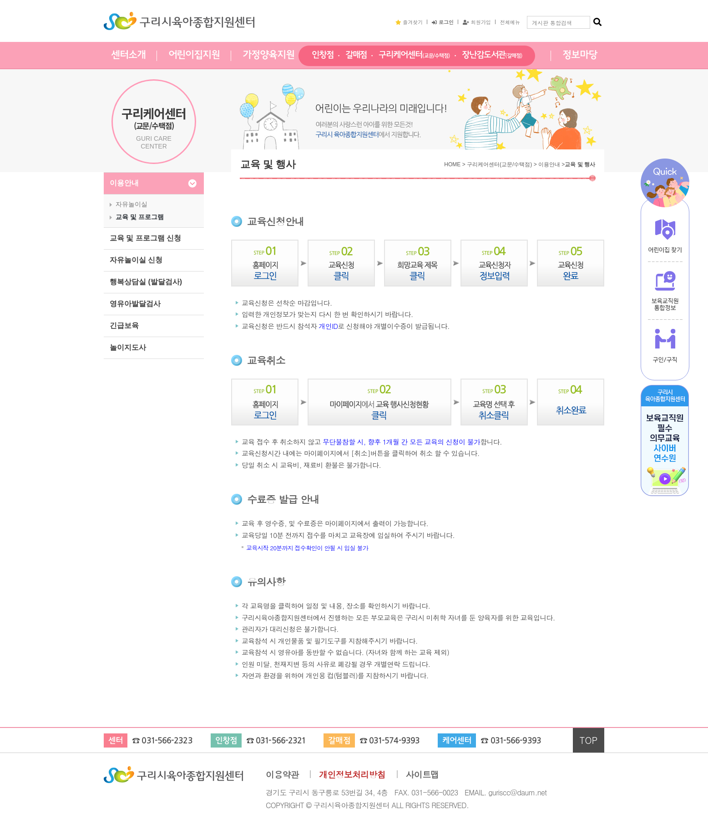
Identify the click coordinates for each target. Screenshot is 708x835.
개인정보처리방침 (352, 774)
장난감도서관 (492, 55)
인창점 (323, 55)
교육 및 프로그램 (140, 216)
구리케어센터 (414, 55)
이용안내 (124, 183)
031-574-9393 (394, 741)
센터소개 (128, 55)
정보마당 (579, 55)
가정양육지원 (268, 55)
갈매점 (356, 55)
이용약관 (282, 774)
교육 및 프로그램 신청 (145, 238)
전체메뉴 (510, 22)
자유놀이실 (131, 204)
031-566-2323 (167, 741)
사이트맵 (422, 774)
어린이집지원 (194, 55)
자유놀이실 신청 (136, 260)
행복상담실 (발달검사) (146, 282)
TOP (589, 740)
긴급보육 (124, 325)
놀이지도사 (128, 347)
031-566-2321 (280, 741)
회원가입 (477, 22)
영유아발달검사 (135, 303)
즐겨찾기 (409, 22)
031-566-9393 (516, 741)
